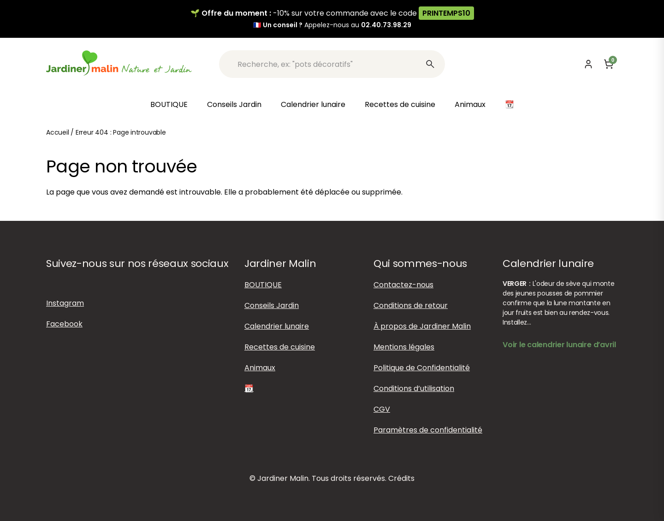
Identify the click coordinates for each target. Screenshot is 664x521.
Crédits (401, 478)
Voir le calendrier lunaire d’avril (559, 344)
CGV (382, 409)
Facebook (64, 324)
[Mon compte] (588, 64)
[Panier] (608, 64)
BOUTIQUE (169, 104)
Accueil (57, 132)
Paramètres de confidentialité (428, 430)
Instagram (65, 303)
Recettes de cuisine (400, 104)
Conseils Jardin (234, 104)
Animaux (470, 104)
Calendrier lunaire (313, 104)
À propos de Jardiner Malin (422, 326)
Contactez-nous (403, 284)
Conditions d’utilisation (414, 388)
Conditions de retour (411, 305)
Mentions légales (404, 347)
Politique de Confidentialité (422, 367)
